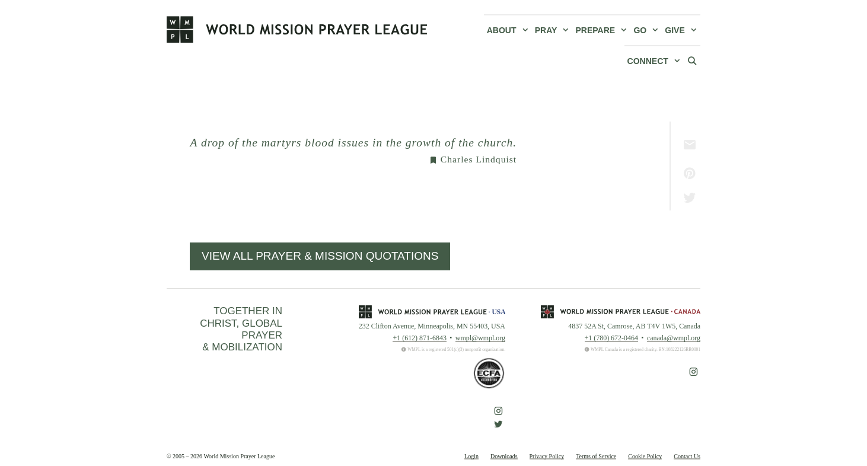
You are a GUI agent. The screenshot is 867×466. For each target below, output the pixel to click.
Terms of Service (596, 456)
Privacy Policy (547, 456)
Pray (554, 30)
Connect (655, 61)
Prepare (603, 30)
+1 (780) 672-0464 (611, 338)
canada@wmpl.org (673, 338)
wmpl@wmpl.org (480, 338)
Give (682, 30)
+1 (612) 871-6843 (419, 338)
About (509, 30)
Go (647, 30)
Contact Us (687, 456)
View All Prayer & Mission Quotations (320, 256)
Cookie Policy (645, 456)
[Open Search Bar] (692, 60)
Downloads (504, 456)
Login (471, 456)
